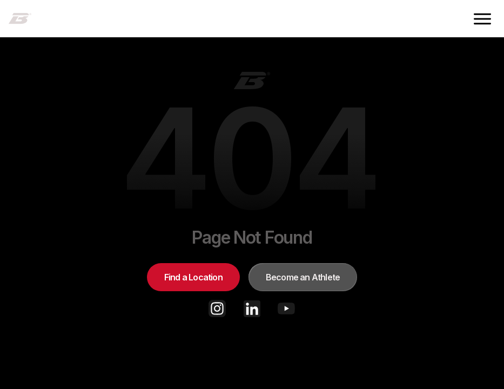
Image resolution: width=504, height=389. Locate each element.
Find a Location (193, 277)
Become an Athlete (303, 277)
